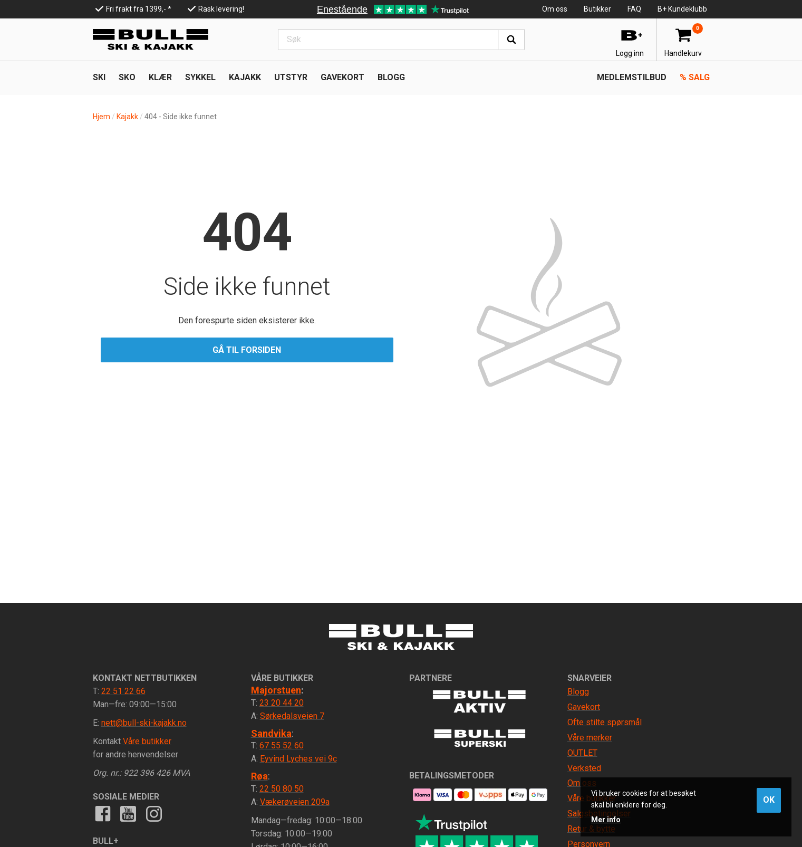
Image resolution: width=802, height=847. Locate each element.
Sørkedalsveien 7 (292, 716)
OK (769, 800)
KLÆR (160, 77)
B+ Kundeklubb (682, 9)
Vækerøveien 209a (295, 802)
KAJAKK (245, 77)
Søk (511, 39)
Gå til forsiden (246, 350)
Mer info (606, 819)
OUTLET (582, 753)
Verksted (584, 768)
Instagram (153, 813)
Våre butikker (147, 741)
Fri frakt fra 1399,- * (138, 9)
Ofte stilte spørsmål (604, 722)
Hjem (101, 116)
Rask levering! (221, 9)
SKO (127, 77)
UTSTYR (290, 77)
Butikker (597, 9)
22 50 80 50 (281, 789)
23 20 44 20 (281, 703)
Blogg (391, 77)
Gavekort (342, 77)
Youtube (128, 813)
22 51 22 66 (123, 691)
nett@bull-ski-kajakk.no (144, 723)
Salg (695, 77)
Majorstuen (276, 690)
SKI (99, 77)
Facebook (103, 813)
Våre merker (589, 738)
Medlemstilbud (631, 77)
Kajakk (127, 116)
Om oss (554, 9)
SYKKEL (200, 77)
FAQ (634, 9)
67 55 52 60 (281, 745)
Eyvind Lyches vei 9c (298, 759)
